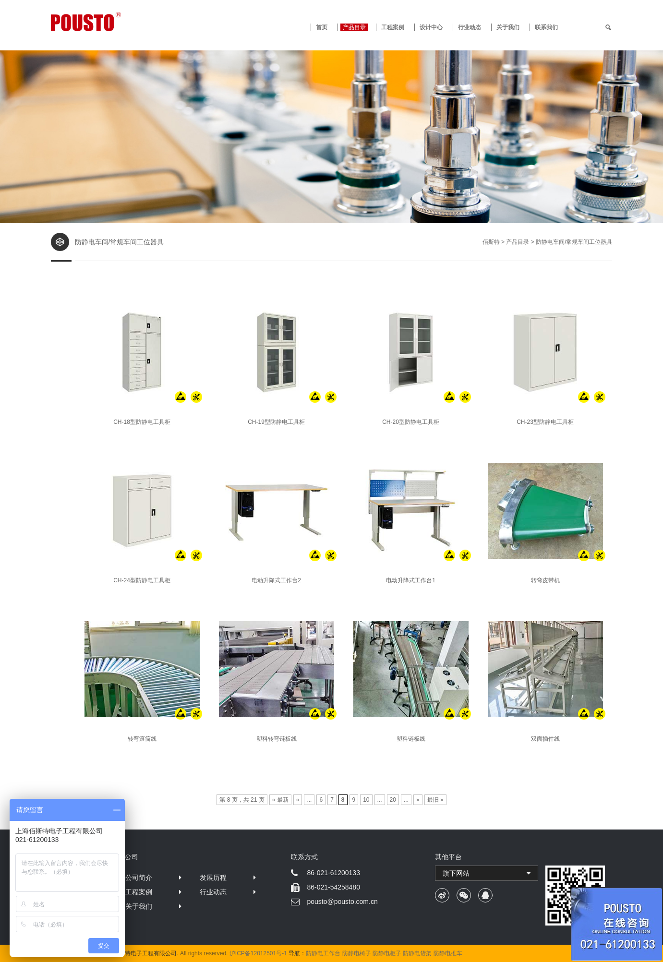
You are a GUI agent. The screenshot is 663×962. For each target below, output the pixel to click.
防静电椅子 (356, 953)
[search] (608, 27)
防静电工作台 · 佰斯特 (121, 21)
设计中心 (431, 27)
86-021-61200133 (333, 873)
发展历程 (213, 877)
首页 (321, 27)
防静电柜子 (387, 953)
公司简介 (138, 877)
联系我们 (546, 27)
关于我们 (507, 27)
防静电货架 (417, 953)
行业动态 (469, 27)
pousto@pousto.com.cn (342, 901)
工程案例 (392, 27)
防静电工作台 (323, 953)
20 (393, 799)
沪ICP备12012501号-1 (258, 953)
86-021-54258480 (333, 887)
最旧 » (435, 799)
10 (366, 799)
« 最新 (280, 799)
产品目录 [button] (354, 27)
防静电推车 (448, 953)
